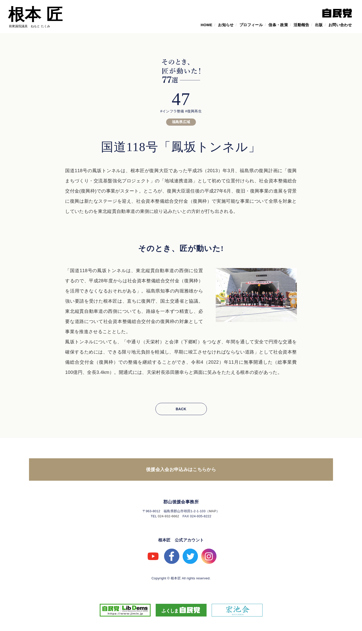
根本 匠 (35, 14)
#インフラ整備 (172, 111)
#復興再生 (193, 111)
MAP (212, 511)
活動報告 (301, 25)
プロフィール (251, 25)
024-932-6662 (168, 516)
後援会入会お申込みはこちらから (181, 469)
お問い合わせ (340, 25)
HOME (206, 25)
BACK (181, 409)
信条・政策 (278, 25)
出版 (319, 25)
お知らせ (226, 25)
